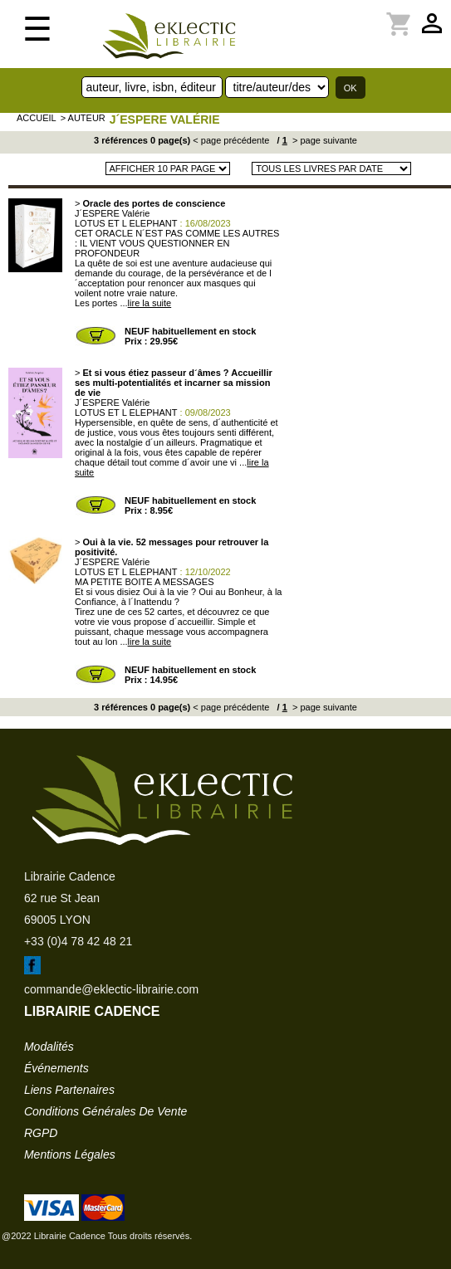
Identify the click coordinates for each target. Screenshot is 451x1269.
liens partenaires (69, 1089)
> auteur (83, 118)
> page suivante (323, 140)
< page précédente (231, 140)
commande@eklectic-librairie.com (111, 989)
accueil (36, 118)
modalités (49, 1046)
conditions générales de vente (105, 1111)
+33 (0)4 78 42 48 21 (78, 941)
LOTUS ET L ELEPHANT (126, 223)
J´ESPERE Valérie (165, 119)
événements (56, 1068)
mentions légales (69, 1154)
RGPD (40, 1133)
